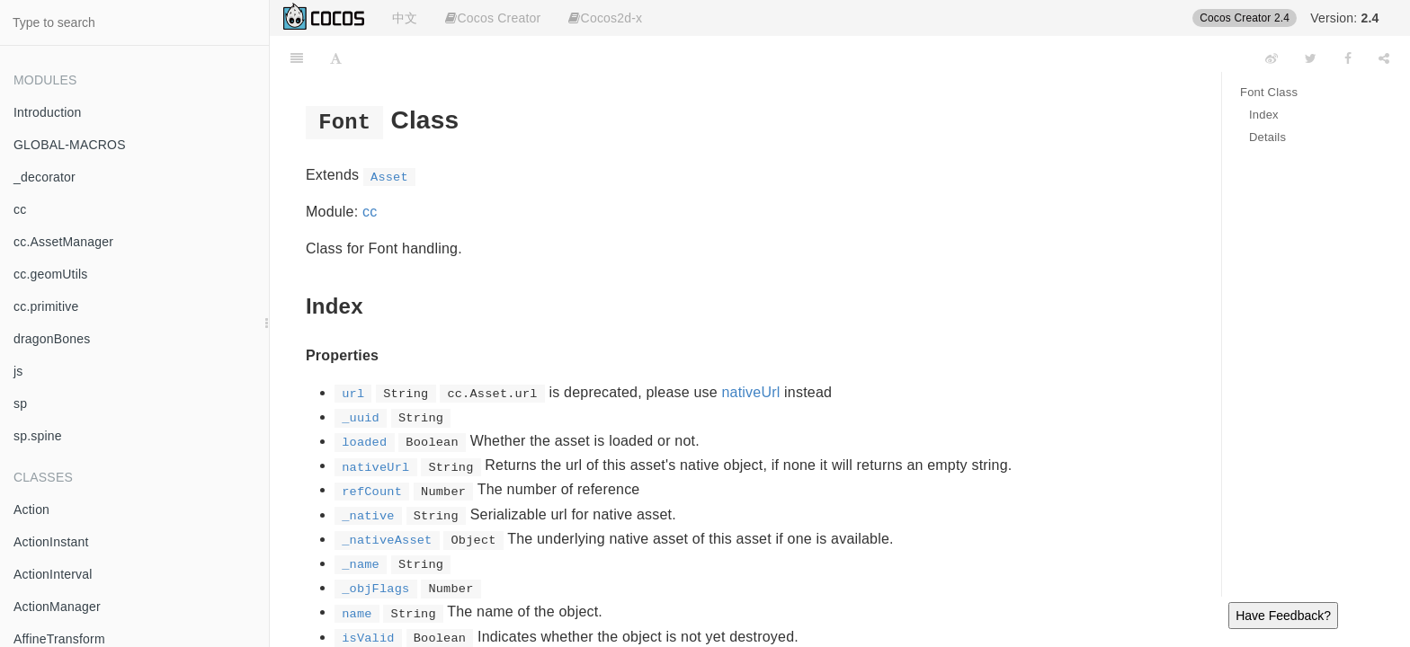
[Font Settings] (336, 58)
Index (1264, 114)
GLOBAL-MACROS (69, 144)
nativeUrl (751, 392)
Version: (1344, 18)
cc (19, 209)
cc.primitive (45, 306)
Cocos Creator (492, 18)
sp (20, 403)
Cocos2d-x (605, 18)
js (18, 371)
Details (1267, 137)
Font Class (1269, 92)
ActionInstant (51, 542)
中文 (404, 18)
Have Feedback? (1283, 615)
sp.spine (37, 436)
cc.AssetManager (63, 242)
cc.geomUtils (50, 274)
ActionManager (57, 606)
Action (31, 509)
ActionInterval (53, 574)
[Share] (1384, 58)
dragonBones (52, 339)
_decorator (44, 177)
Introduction (47, 112)
